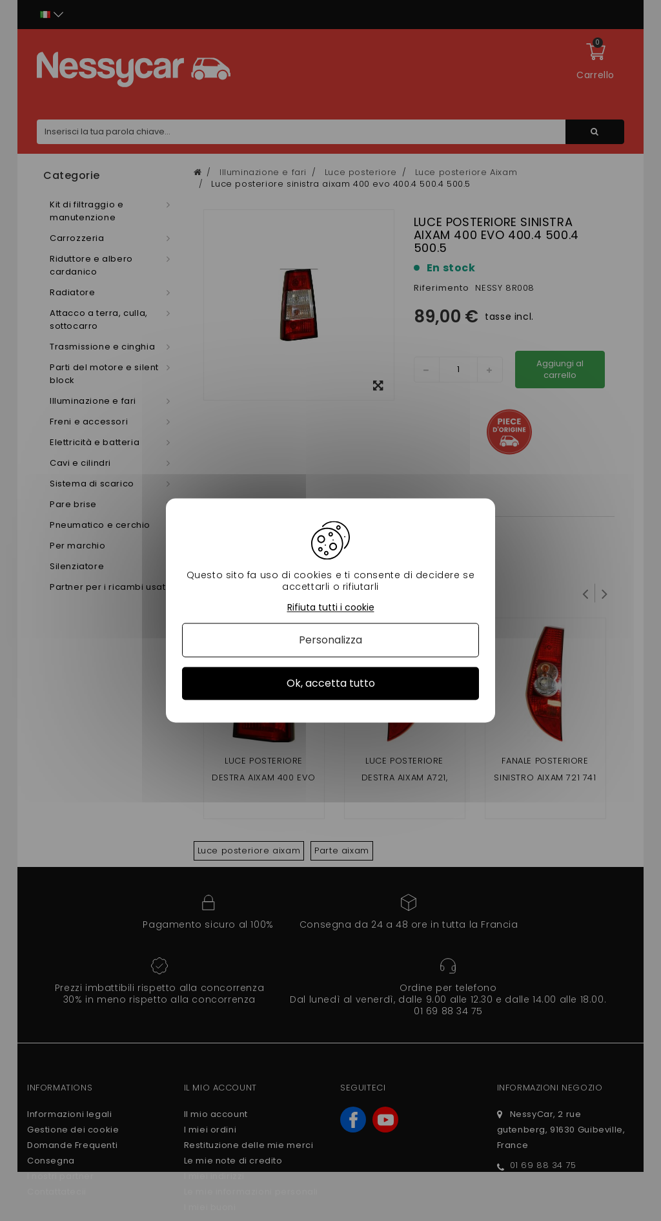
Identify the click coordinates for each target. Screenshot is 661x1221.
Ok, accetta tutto (331, 683)
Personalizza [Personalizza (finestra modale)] (330, 639)
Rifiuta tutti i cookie (330, 607)
